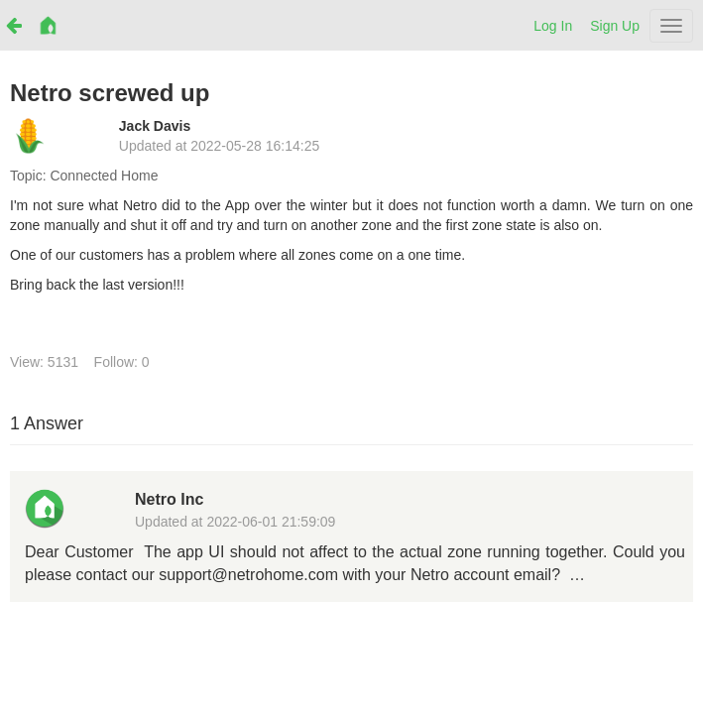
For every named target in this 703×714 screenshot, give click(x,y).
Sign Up (615, 26)
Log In (552, 26)
